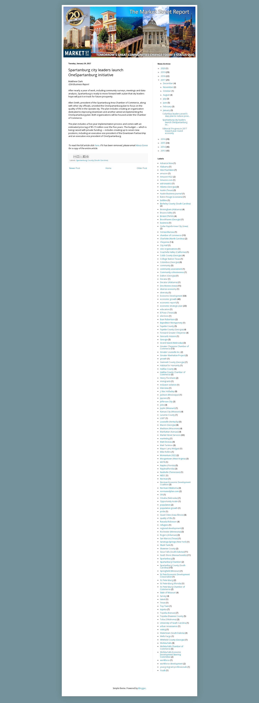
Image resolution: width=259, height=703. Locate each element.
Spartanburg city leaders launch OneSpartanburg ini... (175, 122)
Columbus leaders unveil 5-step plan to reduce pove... (176, 114)
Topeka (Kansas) (167, 612)
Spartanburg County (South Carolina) (92, 160)
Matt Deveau (166, 441)
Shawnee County (167, 548)
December (168, 83)
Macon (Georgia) (168, 425)
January (166, 110)
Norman (164, 478)
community (165, 265)
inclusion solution (168, 384)
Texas (163, 602)
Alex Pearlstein (167, 170)
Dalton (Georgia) (168, 275)
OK (161, 494)
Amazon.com (166, 180)
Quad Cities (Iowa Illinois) (172, 514)
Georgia (164, 339)
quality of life (166, 518)
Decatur (163, 279)
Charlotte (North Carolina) (172, 238)
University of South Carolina (173, 623)
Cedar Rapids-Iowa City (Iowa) (174, 226)
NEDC (162, 475)
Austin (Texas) (166, 190)
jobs (162, 404)
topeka (163, 609)
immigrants (165, 381)
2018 (163, 76)
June (165, 102)
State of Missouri (168, 592)
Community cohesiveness (172, 272)
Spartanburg (166, 558)
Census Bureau (167, 232)
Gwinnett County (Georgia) (172, 362)
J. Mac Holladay (167, 391)
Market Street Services (170, 435)
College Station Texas (170, 258)
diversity (164, 292)
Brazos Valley (166, 212)
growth (163, 358)
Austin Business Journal (171, 193)
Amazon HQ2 (166, 176)
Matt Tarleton (166, 445)
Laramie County (167, 415)
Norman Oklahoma (169, 488)
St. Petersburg (166, 580)
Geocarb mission (168, 336)
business (164, 222)
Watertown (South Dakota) (172, 633)
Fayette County (167, 326)
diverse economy (168, 289)
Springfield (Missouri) (170, 571)
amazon (164, 173)
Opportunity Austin (169, 501)
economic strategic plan (171, 305)
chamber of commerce (171, 235)
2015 (163, 143)
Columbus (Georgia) (169, 262)
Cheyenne (164, 242)
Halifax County (167, 368)
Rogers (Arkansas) (168, 535)
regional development (170, 528)
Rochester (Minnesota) (170, 531)
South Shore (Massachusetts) (173, 555)
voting (163, 629)
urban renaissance (168, 626)
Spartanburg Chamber (170, 561)
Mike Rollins (165, 451)
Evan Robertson (167, 319)
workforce (165, 660)
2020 (163, 68)
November (168, 87)
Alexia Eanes (142, 145)
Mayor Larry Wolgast (169, 448)
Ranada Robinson (168, 521)
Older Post (142, 168)
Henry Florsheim (167, 378)
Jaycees (163, 398)
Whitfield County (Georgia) (172, 639)
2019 (163, 72)
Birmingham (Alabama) (171, 209)
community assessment (171, 269)
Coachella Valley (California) (173, 252)
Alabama (164, 166)
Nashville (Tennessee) (170, 472)
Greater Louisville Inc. (170, 352)
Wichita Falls (165, 643)
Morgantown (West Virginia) (173, 458)
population (165, 504)
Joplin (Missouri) (167, 408)
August (166, 95)
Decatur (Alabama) (169, 282)
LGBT (162, 418)
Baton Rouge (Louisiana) (171, 196)
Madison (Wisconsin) (169, 428)
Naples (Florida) (167, 465)
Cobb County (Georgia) (171, 255)
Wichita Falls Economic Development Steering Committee (170, 654)
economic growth (168, 299)
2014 (163, 146)
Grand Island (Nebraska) (171, 342)
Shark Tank (165, 545)
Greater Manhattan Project (172, 355)
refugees (164, 525)
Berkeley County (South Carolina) (175, 203)
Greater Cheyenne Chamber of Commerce (174, 347)
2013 (163, 150)
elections (164, 316)
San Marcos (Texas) (169, 538)
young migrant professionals (173, 667)
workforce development (171, 663)
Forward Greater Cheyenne (172, 332)
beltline (163, 200)
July (165, 98)
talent (162, 599)
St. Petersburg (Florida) (170, 583)
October (167, 91)
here (97, 145)
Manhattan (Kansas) (169, 431)
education (164, 309)
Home (108, 168)
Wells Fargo (165, 636)
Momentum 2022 (168, 455)
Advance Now (166, 163)
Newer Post (74, 168)
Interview (164, 388)
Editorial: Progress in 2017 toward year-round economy (175, 131)
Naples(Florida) (167, 468)
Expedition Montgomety (171, 322)
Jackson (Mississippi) (169, 394)
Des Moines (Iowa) (168, 285)
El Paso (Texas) (167, 312)
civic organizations (168, 248)
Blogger (142, 688)
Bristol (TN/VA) (167, 216)
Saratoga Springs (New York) (173, 541)
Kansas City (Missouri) (170, 411)
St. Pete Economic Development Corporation (175, 575)
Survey (163, 596)
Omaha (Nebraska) (169, 498)
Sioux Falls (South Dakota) (172, 551)
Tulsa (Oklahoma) (168, 619)
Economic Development (171, 295)
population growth (169, 508)
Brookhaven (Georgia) (170, 219)
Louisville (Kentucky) (169, 421)
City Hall (164, 245)
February (167, 106)
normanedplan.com (169, 491)
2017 (163, 80)
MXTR (162, 462)
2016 (163, 139)
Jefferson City (166, 401)
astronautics (166, 183)
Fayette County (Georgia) (171, 329)
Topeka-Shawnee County (171, 616)
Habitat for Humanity (170, 365)
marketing (164, 438)
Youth (163, 670)
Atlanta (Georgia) (168, 186)
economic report (168, 302)
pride (162, 511)
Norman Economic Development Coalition (175, 483)
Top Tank (164, 606)
